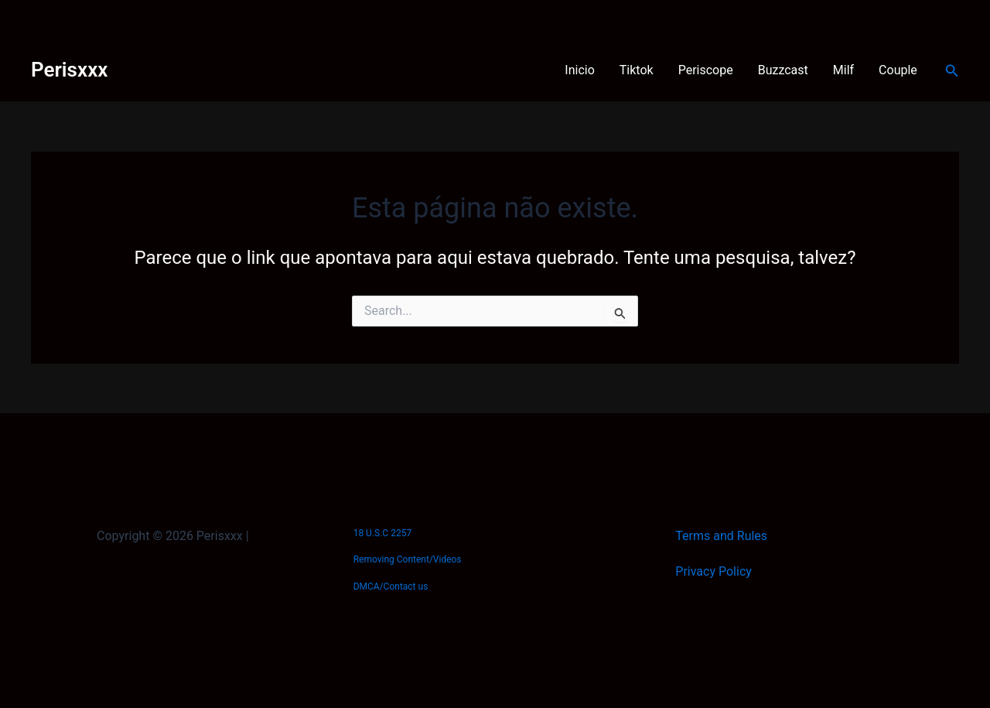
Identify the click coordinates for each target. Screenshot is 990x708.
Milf (843, 70)
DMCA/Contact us (390, 586)
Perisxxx (69, 69)
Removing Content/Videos (407, 559)
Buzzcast (783, 70)
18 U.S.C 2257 (382, 533)
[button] (952, 70)
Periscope (705, 70)
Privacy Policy (713, 571)
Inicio (579, 70)
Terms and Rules (721, 535)
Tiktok (637, 70)
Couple (898, 70)
